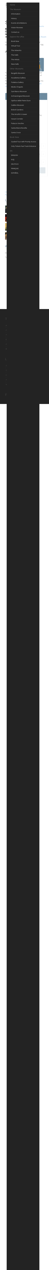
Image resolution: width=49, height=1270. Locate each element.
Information (15, 14)
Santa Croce (16, 132)
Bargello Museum (18, 73)
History (14, 18)
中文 (12, 159)
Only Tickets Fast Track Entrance (23, 146)
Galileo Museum (17, 105)
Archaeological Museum (20, 96)
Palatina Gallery (17, 82)
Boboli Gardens (17, 110)
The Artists (15, 59)
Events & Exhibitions (19, 23)
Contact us (15, 32)
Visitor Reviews (17, 27)
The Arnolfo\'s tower (19, 114)
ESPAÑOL (14, 173)
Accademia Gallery (18, 78)
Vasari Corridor (17, 119)
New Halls (15, 64)
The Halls (14, 55)
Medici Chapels (17, 87)
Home (12, 5)
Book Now (15, 41)
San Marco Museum (19, 91)
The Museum (15, 9)
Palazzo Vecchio (17, 123)
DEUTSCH (14, 164)
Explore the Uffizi (17, 36)
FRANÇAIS (15, 168)
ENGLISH (14, 155)
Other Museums (16, 68)
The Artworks (16, 50)
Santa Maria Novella (19, 128)
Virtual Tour (15, 46)
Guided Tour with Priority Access (23, 141)
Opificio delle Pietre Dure (21, 100)
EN (11, 151)
